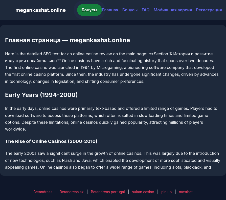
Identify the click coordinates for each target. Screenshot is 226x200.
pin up (166, 192)
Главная (110, 9)
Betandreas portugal (108, 192)
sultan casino (143, 192)
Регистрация (209, 9)
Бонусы (89, 9)
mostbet (186, 192)
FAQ (145, 9)
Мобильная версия (173, 9)
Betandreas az (72, 192)
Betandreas (42, 192)
